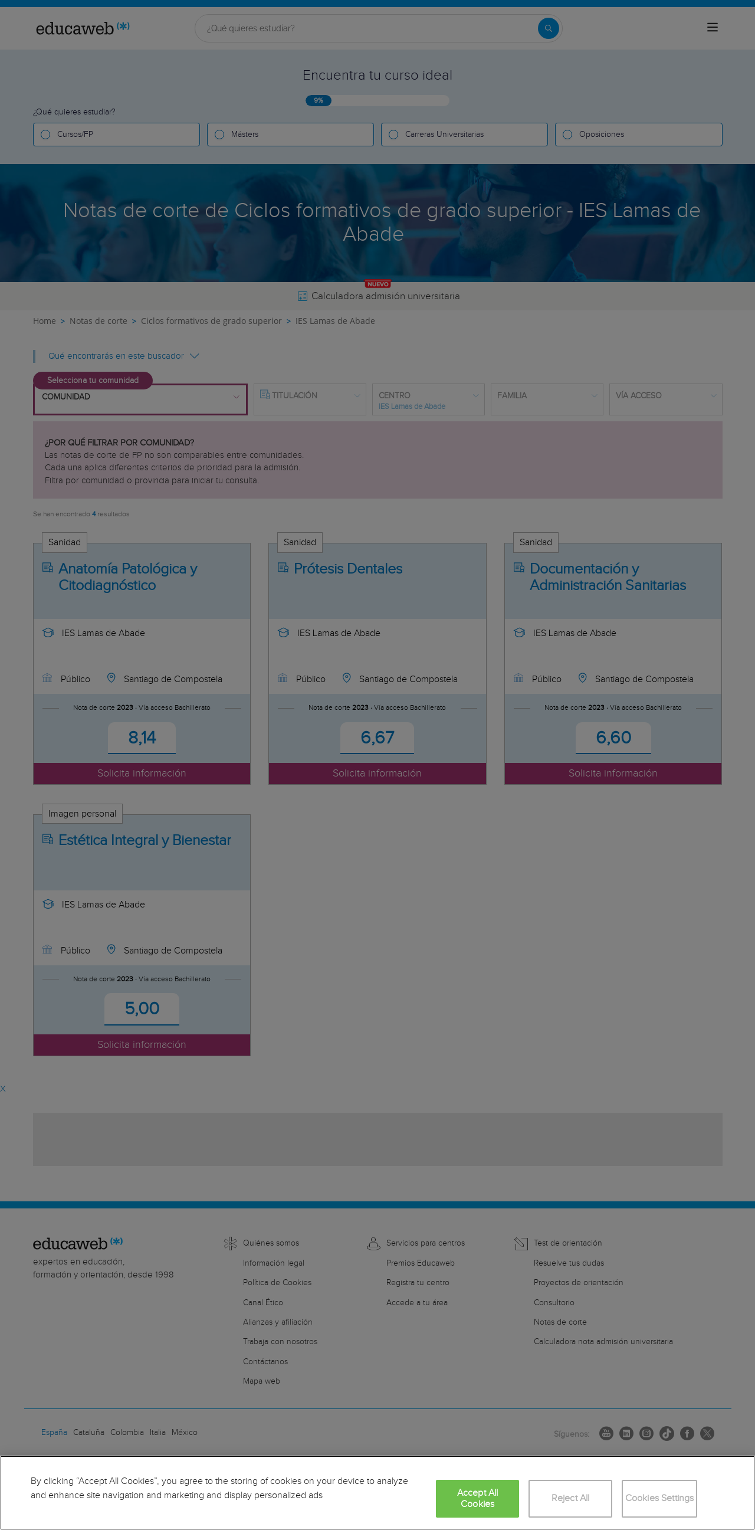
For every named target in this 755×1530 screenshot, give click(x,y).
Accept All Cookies (477, 1499)
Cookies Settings (659, 1498)
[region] (377, 1493)
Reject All (571, 1498)
